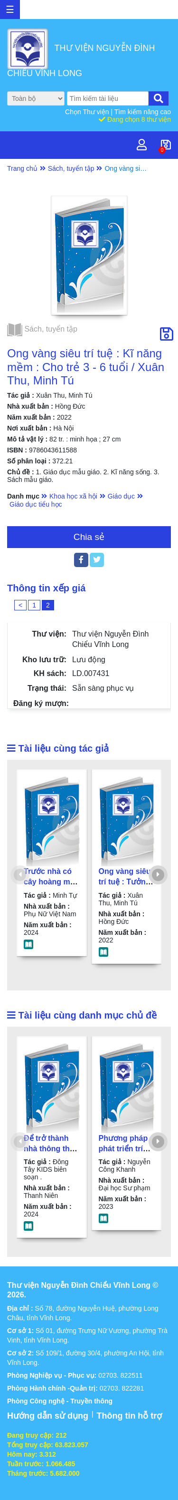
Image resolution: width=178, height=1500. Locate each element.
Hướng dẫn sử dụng (47, 1416)
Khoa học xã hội (73, 496)
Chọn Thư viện (88, 112)
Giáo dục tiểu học (35, 504)
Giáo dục (121, 496)
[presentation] (19, 874)
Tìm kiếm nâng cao (142, 112)
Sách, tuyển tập (71, 168)
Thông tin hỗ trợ (129, 1416)
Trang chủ (22, 168)
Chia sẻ (89, 537)
